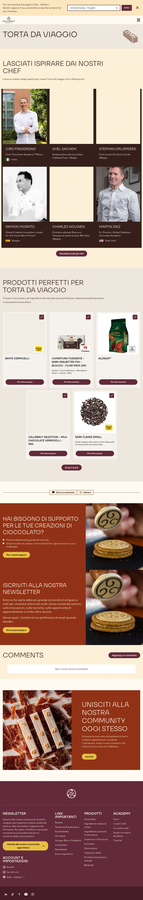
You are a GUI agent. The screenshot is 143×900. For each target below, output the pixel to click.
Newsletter (61, 849)
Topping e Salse (92, 852)
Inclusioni (89, 843)
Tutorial (117, 840)
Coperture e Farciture (96, 839)
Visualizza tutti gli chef (71, 253)
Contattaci (61, 844)
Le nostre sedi (120, 828)
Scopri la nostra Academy (122, 834)
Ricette (59, 822)
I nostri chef (119, 823)
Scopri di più (71, 467)
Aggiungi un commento (124, 655)
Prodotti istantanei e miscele (95, 859)
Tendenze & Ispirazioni (67, 827)
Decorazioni (90, 848)
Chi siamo (60, 836)
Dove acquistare (64, 853)
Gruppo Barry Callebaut (68, 840)
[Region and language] (93, 8)
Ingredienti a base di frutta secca (95, 833)
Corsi (116, 819)
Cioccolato (90, 819)
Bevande (89, 865)
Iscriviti (89, 756)
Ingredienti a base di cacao (95, 825)
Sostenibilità (62, 831)
